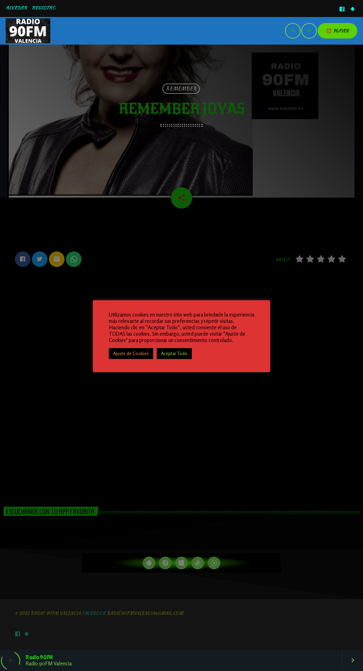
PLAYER (337, 31)
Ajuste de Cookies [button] (131, 353)
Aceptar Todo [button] (174, 353)
